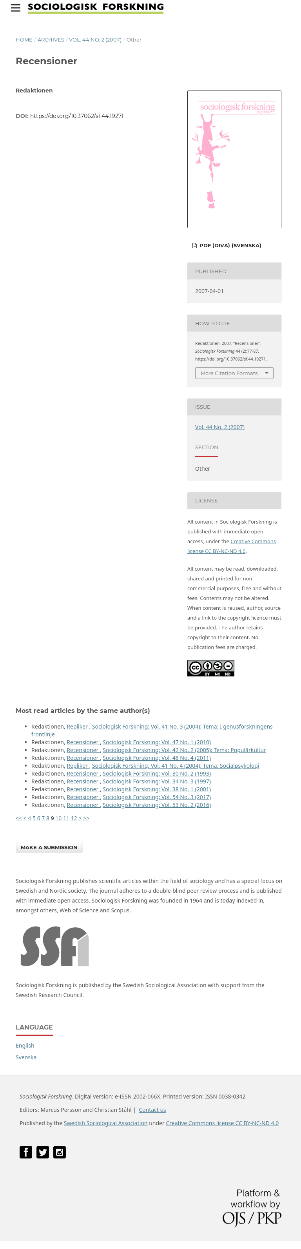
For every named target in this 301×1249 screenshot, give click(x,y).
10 (58, 818)
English (25, 1045)
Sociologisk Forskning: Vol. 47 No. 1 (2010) (157, 742)
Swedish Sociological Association (106, 1123)
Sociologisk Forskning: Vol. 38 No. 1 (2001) (157, 789)
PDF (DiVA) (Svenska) (229, 245)
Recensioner (83, 742)
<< (19, 818)
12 (74, 818)
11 (66, 818)
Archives (51, 39)
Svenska (26, 1057)
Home (24, 39)
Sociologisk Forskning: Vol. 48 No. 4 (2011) (157, 757)
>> (86, 818)
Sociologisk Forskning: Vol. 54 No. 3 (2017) (157, 797)
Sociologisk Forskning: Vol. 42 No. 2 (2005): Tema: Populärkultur (184, 750)
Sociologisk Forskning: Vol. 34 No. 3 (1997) (157, 781)
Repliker (78, 726)
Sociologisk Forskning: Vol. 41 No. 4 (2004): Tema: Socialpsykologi (175, 765)
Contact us (152, 1109)
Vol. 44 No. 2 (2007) (95, 39)
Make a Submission (49, 847)
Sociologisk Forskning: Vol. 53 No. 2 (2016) (157, 804)
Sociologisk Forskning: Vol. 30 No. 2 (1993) (157, 773)
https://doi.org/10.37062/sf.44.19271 (76, 116)
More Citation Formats (229, 373)
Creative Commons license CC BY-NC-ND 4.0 (222, 1123)
